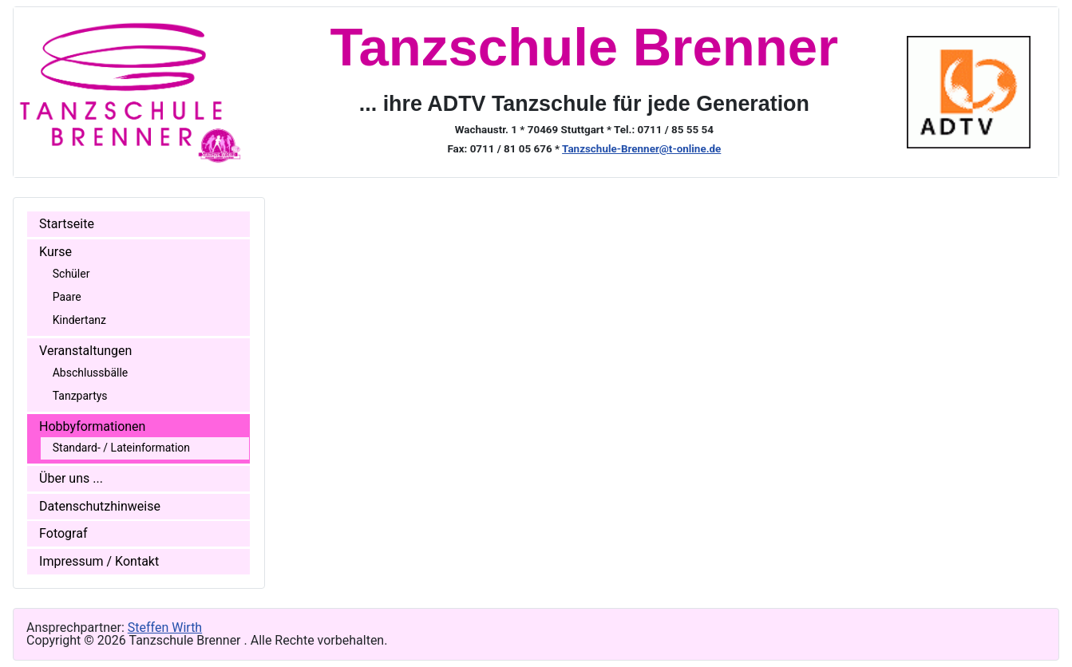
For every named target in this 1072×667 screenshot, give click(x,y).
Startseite (66, 223)
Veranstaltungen (85, 350)
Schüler (71, 273)
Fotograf (63, 533)
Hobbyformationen (92, 426)
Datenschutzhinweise (99, 506)
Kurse (55, 251)
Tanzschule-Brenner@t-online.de (641, 149)
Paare (67, 296)
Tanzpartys (80, 395)
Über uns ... (71, 478)
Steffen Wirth (165, 627)
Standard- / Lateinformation (121, 447)
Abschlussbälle (91, 372)
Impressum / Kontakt (99, 561)
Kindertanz (79, 320)
